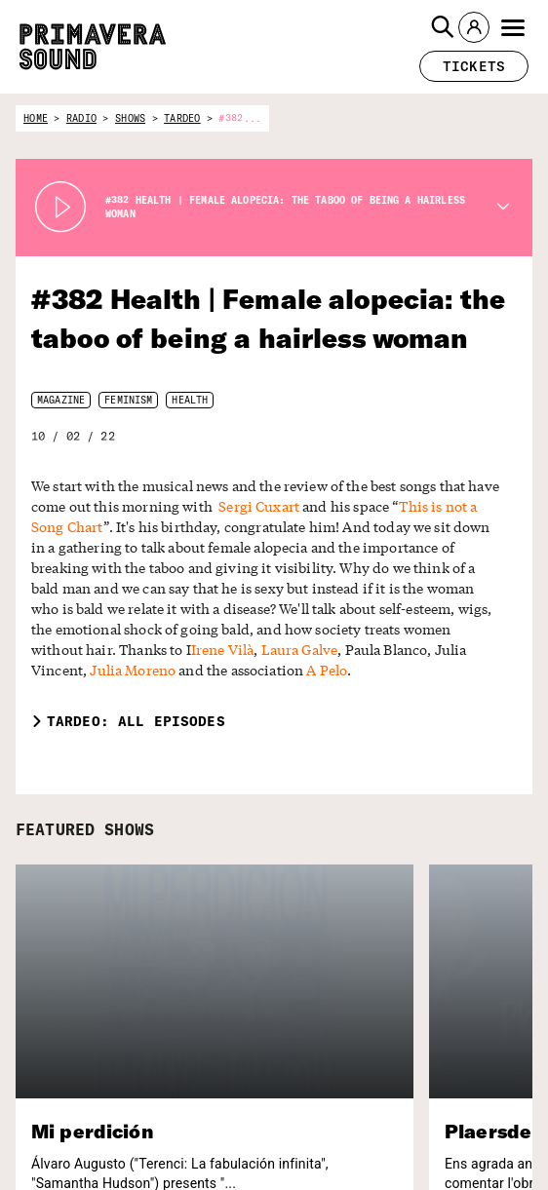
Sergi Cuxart (173, 506)
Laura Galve (266, 629)
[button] (442, 27)
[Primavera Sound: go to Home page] (93, 47)
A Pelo (207, 649)
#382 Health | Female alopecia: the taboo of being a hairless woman (270, 318)
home (35, 118)
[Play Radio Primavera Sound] (60, 207)
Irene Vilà (197, 629)
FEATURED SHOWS (90, 808)
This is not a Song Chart (364, 506)
